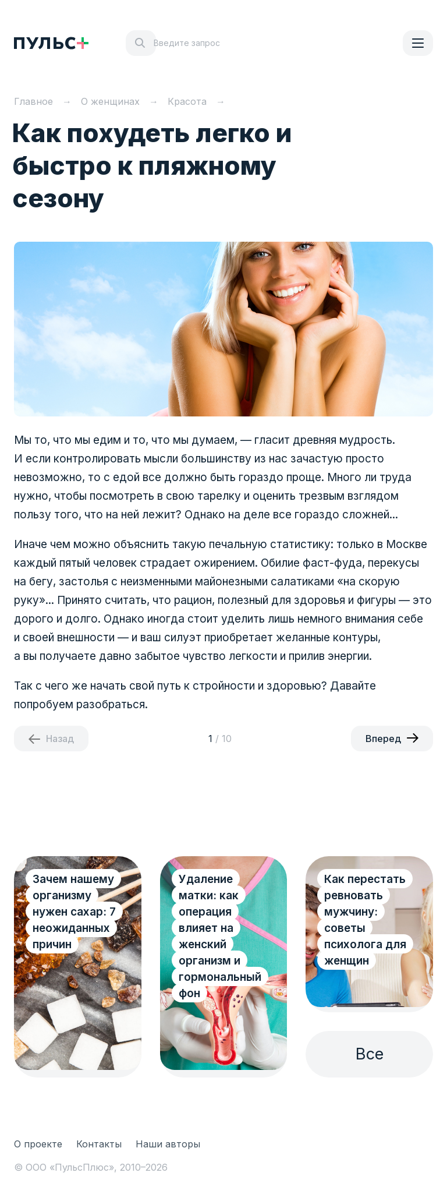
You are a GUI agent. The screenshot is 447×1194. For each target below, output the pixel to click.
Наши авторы (168, 1144)
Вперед (383, 738)
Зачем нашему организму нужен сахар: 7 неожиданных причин (74, 911)
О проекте (38, 1144)
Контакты (99, 1144)
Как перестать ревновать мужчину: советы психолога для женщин (365, 919)
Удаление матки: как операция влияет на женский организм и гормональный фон (220, 936)
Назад (60, 738)
